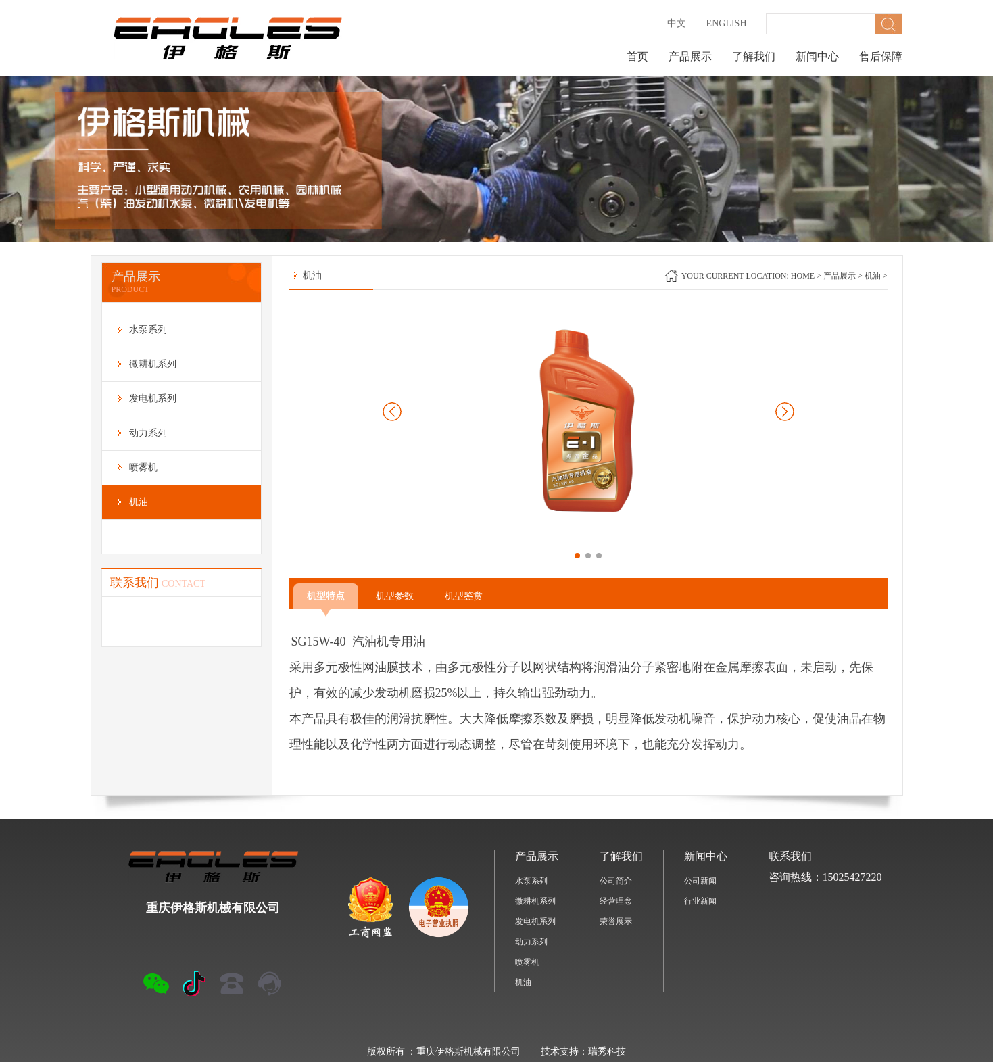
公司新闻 (700, 881)
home (803, 276)
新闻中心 (817, 56)
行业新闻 (700, 901)
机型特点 (326, 600)
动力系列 (531, 941)
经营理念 (616, 901)
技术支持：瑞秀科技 (583, 1051)
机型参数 (395, 596)
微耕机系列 (535, 901)
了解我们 (753, 56)
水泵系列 (531, 881)
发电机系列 (535, 921)
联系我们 (790, 856)
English (726, 23)
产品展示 (690, 56)
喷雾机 (527, 962)
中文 (676, 23)
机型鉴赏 (464, 596)
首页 (637, 56)
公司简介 (616, 881)
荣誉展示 (616, 921)
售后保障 (880, 56)
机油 (873, 276)
